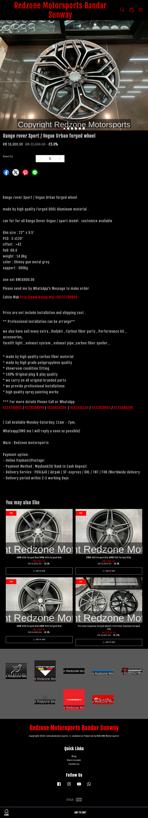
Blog (74, 756)
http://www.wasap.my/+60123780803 (48, 297)
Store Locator (74, 760)
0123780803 (13, 407)
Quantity (8, 156)
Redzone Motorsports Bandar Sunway (60, 10)
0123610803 (101, 407)
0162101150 (79, 407)
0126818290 (57, 407)
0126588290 (34, 407)
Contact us (74, 764)
